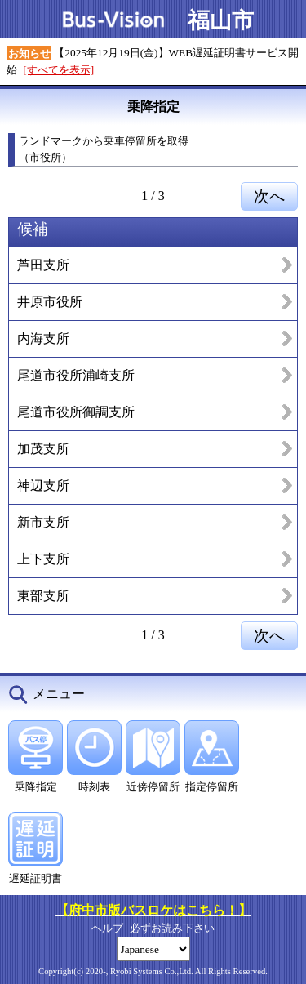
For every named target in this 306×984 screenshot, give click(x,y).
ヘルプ (107, 928)
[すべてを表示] (58, 70)
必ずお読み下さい (172, 928)
